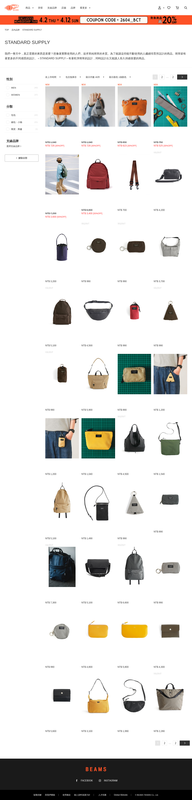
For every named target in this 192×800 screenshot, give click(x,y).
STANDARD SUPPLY (32, 30)
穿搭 (40, 7)
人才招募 (102, 795)
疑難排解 (37, 795)
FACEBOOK (86, 780)
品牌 (73, 7)
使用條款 (67, 795)
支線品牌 (52, 7)
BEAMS (12, 8)
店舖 (63, 7)
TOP (7, 30)
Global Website (121, 795)
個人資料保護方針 (82, 795)
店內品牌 (15, 30)
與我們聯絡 (50, 795)
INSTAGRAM (110, 780)
